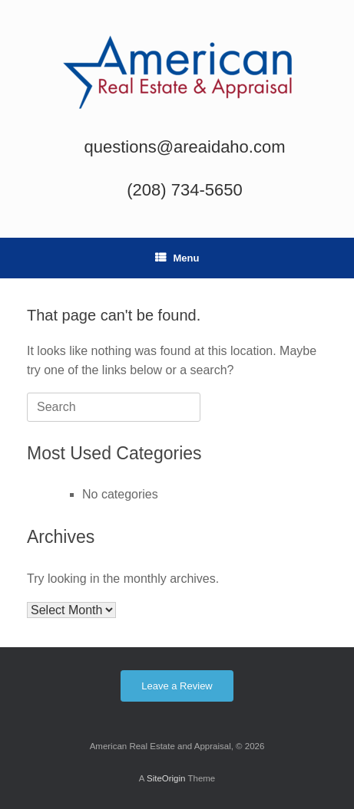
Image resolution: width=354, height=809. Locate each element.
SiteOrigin (166, 778)
